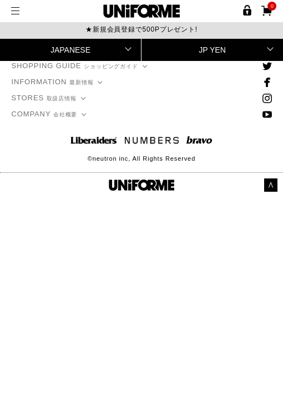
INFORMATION (52, 82)
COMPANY (44, 114)
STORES (44, 98)
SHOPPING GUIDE (74, 66)
